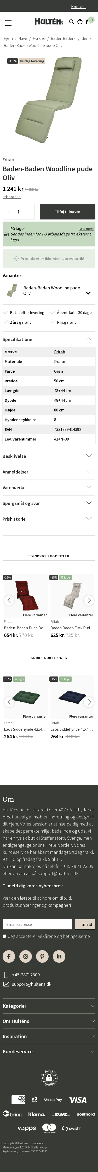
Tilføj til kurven (67, 211)
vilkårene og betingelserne (64, 936)
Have (23, 38)
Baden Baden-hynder (69, 38)
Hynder (39, 38)
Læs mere (86, 228)
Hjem (8, 38)
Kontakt (78, 6)
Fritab (8, 159)
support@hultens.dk (58, 873)
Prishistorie (12, 196)
